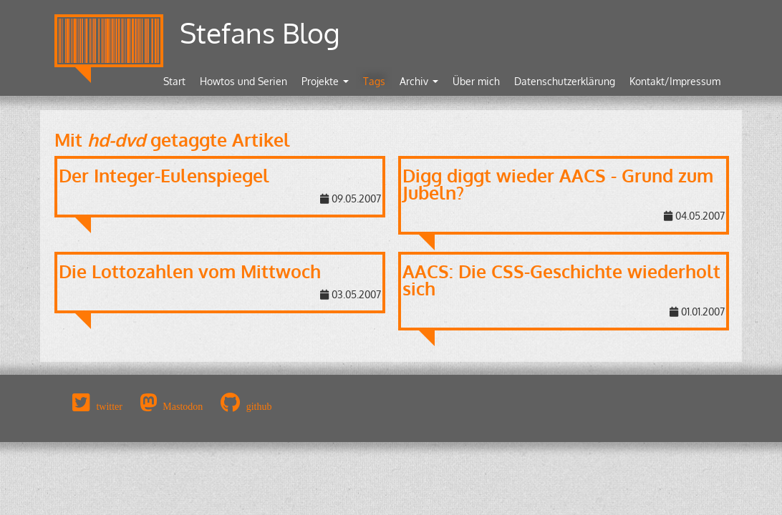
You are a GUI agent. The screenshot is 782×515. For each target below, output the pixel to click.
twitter (109, 406)
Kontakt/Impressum (674, 81)
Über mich (476, 81)
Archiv (419, 81)
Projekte (325, 81)
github (259, 406)
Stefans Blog (260, 32)
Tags (374, 81)
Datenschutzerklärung (564, 81)
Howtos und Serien (243, 81)
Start (174, 81)
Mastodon (183, 406)
